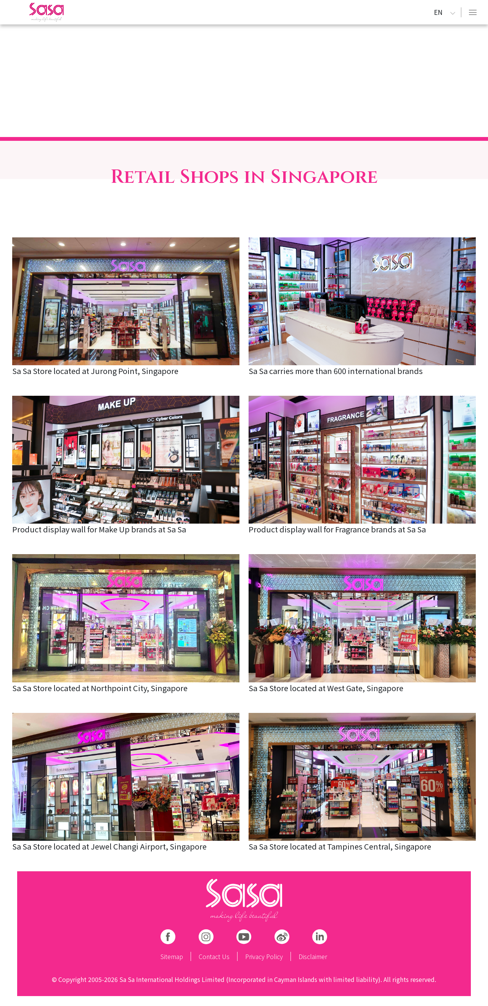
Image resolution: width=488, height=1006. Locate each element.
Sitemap (172, 956)
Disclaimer (313, 956)
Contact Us (214, 956)
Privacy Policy (264, 956)
